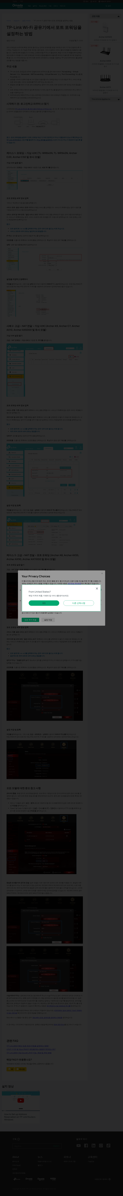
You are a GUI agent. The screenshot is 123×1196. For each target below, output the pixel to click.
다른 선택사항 (78, 603)
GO (43, 603)
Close (97, 588)
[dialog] (61, 598)
